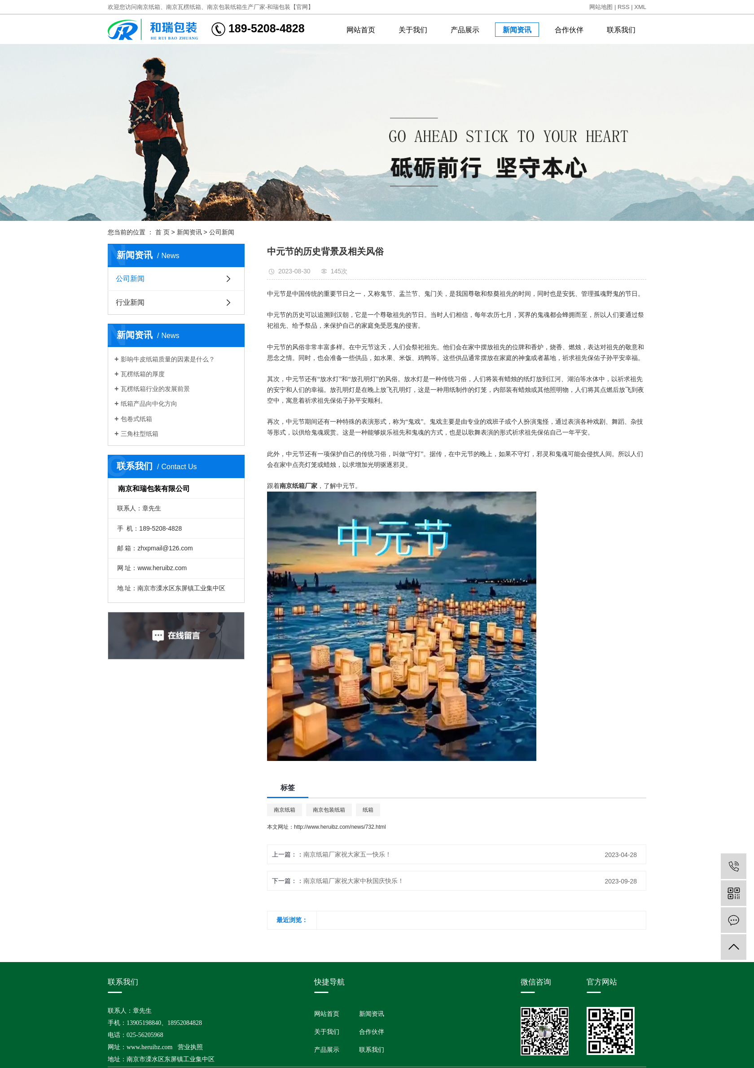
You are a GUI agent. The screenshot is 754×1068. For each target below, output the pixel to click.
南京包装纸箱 (329, 810)
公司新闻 (221, 232)
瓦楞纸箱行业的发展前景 (155, 388)
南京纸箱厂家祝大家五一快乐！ (347, 854)
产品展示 (465, 30)
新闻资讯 (517, 30)
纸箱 (368, 810)
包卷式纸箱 (136, 418)
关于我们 (413, 30)
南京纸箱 (284, 810)
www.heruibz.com (150, 1047)
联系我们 (621, 30)
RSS (624, 7)
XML (640, 7)
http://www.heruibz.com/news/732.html (340, 827)
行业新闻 (130, 302)
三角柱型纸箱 (139, 433)
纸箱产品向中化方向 (149, 403)
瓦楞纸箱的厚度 (143, 374)
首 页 (162, 232)
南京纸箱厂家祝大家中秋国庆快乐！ (353, 880)
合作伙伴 (569, 30)
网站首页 (360, 30)
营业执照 (190, 1046)
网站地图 (601, 7)
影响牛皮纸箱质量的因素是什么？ (168, 359)
